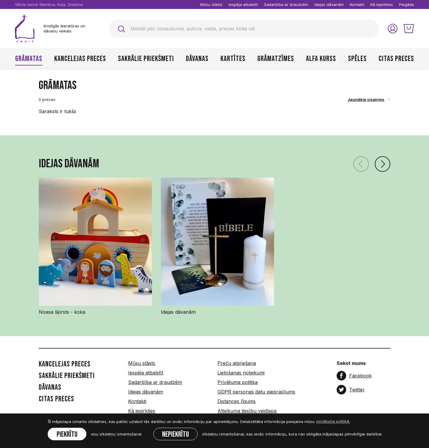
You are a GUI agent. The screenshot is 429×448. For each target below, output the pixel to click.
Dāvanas (197, 58)
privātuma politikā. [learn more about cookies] (333, 421)
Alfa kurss (321, 58)
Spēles (357, 58)
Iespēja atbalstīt (243, 4)
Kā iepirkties (381, 4)
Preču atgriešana (236, 363)
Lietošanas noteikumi (241, 373)
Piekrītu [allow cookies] (67, 434)
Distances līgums (236, 401)
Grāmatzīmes (275, 58)
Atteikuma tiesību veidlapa (246, 411)
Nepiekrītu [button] (175, 434)
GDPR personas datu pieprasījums (256, 392)
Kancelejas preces (80, 58)
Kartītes (232, 58)
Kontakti (357, 4)
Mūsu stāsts (211, 4)
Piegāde (406, 4)
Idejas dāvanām (329, 4)
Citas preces (396, 58)
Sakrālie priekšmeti (146, 58)
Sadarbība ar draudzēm (286, 4)
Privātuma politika (237, 382)
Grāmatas (28, 58)
